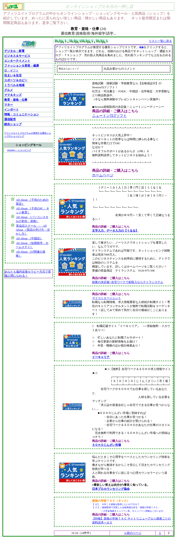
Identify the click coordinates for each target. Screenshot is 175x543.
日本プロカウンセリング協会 (111, 488)
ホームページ (102, 175)
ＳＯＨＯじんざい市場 (106, 445)
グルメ (8, 90)
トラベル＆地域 (14, 85)
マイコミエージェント (106, 298)
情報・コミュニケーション (21, 114)
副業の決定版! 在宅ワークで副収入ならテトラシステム (127, 282)
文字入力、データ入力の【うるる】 (115, 230)
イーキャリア (100, 357)
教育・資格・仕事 (15, 99)
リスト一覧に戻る (160, 41)
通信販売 (10, 119)
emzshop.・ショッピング (19, 150)
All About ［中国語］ (29, 238)
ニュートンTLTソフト (109, 116)
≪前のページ (132, 533)
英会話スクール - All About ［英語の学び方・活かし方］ (33, 229)
